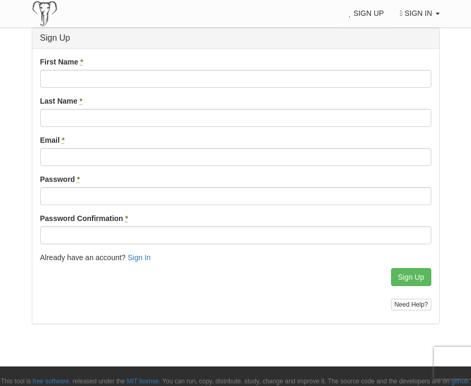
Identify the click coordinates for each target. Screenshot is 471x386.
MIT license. (144, 381)
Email (52, 140)
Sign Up (366, 13)
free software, (52, 381)
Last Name (61, 101)
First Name (62, 62)
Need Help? (411, 304)
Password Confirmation (84, 218)
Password (60, 179)
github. (460, 381)
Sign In (419, 13)
